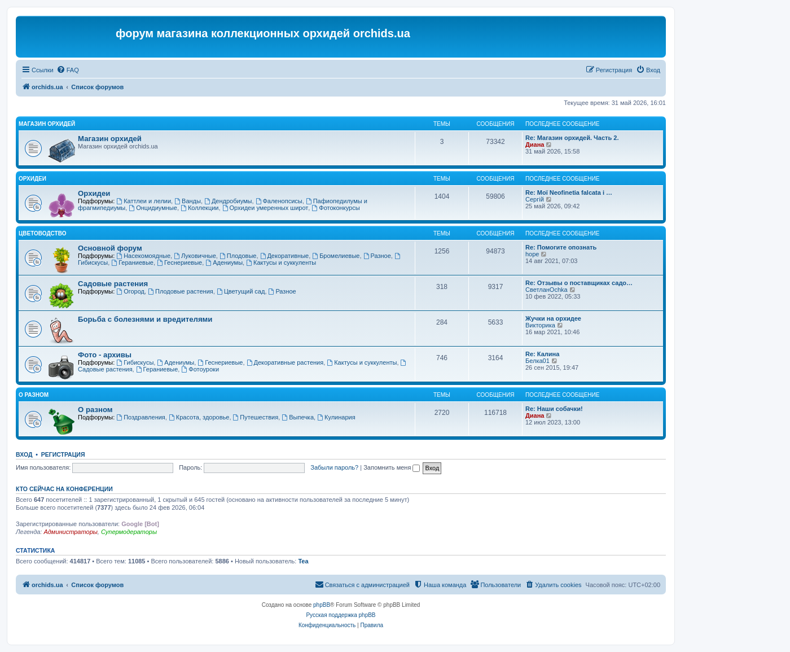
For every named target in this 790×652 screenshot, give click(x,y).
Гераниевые (132, 262)
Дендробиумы (228, 201)
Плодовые (238, 255)
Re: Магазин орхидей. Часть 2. (571, 137)
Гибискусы (134, 362)
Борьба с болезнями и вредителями (145, 319)
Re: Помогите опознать (560, 247)
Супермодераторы (129, 531)
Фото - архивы (104, 355)
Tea (303, 561)
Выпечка (298, 417)
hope (532, 254)
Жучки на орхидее (553, 318)
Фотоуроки (200, 369)
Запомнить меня (391, 467)
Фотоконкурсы (335, 207)
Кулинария (336, 417)
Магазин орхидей (47, 124)
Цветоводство (42, 233)
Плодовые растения (180, 291)
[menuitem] (67, 70)
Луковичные (195, 255)
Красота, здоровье (199, 417)
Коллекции (199, 207)
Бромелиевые (335, 255)
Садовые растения (113, 283)
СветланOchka (546, 289)
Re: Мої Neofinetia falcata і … (568, 192)
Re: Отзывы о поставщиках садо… (579, 282)
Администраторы (70, 531)
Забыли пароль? (334, 467)
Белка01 (537, 360)
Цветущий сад (241, 291)
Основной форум (110, 248)
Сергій (534, 199)
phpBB (321, 605)
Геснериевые (179, 262)
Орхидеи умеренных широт (265, 207)
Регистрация (63, 454)
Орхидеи (32, 179)
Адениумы (224, 262)
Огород (130, 291)
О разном (34, 395)
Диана (534, 144)
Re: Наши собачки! (554, 408)
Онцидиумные (153, 207)
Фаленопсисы (279, 201)
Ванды (187, 201)
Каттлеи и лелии (143, 201)
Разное (377, 255)
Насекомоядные (143, 255)
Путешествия (256, 417)
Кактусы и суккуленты (281, 262)
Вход (24, 454)
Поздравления (140, 417)
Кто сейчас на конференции (64, 488)
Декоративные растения (285, 362)
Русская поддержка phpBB (340, 615)
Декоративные (284, 255)
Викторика (540, 325)
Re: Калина (542, 354)
